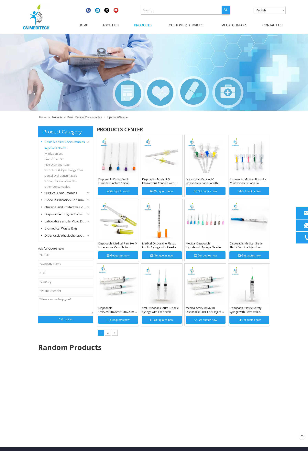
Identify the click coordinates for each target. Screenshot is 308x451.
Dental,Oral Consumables (60, 175)
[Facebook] (88, 10)
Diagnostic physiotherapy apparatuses (67, 235)
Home (93, 376)
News (92, 405)
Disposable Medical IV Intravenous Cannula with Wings (158, 181)
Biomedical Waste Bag (60, 228)
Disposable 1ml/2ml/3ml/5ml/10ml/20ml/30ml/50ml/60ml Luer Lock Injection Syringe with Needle (118, 310)
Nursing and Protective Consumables (67, 207)
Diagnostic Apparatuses (171, 376)
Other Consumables (57, 186)
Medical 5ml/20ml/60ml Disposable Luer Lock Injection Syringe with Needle (205, 310)
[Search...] (181, 10)
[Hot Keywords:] (226, 10)
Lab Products (164, 398)
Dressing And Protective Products (177, 391)
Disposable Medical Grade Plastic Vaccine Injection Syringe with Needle (246, 245)
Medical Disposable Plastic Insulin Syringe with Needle (159, 245)
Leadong (208, 444)
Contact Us (96, 412)
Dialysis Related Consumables (175, 405)
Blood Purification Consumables (67, 200)
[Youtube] (116, 10)
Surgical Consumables (60, 193)
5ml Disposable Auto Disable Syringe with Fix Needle (160, 310)
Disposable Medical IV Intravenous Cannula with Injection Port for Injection (202, 181)
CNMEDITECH (128, 444)
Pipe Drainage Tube (57, 164)
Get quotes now (118, 191)
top (302, 436)
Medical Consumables (170, 384)
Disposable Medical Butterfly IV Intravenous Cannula (247, 181)
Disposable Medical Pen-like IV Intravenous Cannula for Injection (117, 245)
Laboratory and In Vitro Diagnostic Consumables (67, 221)
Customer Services (101, 398)
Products (95, 391)
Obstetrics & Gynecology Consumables (67, 170)
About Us (95, 384)
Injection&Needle (55, 148)
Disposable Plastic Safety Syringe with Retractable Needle (245, 310)
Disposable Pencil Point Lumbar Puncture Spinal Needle (113, 181)
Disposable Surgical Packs (63, 214)
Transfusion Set (54, 159)
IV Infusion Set (53, 153)
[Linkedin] (97, 10)
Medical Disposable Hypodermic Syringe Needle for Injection (203, 245)
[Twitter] (106, 10)
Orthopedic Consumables (60, 181)
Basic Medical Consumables (64, 142)
